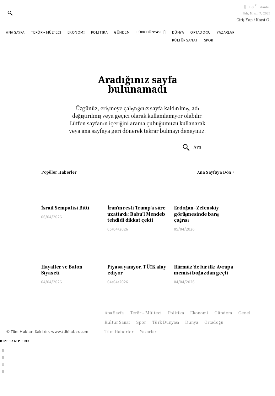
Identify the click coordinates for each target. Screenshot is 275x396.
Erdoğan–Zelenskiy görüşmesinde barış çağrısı (196, 213)
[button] (10, 13)
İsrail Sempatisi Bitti (65, 207)
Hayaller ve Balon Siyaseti (61, 269)
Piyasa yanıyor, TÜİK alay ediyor (136, 269)
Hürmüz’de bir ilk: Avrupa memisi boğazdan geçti (203, 269)
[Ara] (191, 147)
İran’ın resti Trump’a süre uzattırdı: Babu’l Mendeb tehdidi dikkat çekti (136, 213)
